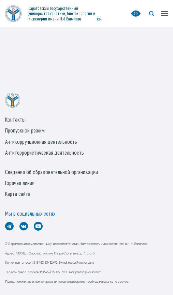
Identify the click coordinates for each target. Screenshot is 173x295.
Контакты (15, 119)
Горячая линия (19, 183)
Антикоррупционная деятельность (41, 141)
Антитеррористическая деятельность (44, 152)
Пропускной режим (25, 130)
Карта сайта (17, 193)
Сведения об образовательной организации (51, 172)
